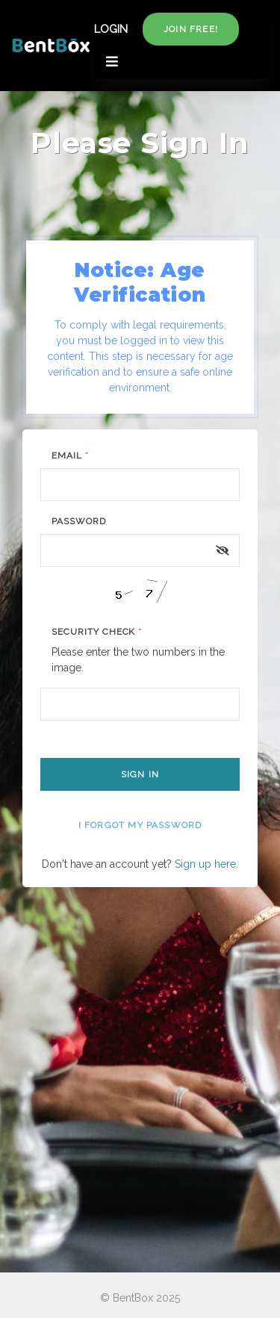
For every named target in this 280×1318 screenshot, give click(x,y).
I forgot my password (140, 825)
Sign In (140, 774)
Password (79, 521)
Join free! (191, 29)
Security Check (97, 632)
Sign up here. (206, 864)
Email (70, 455)
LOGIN (111, 29)
